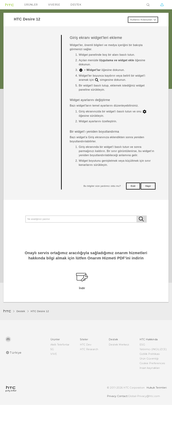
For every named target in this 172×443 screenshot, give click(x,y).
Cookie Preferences (152, 363)
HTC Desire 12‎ (40, 311)
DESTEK (75, 4)
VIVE (53, 354)
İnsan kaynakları (150, 368)
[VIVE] (162, 5)
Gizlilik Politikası (150, 354)
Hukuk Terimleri (157, 387)
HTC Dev (86, 344)
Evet (133, 186)
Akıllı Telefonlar (60, 344)
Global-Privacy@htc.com (144, 396)
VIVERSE (54, 4)
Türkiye (16, 352)
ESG (142, 344)
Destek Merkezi (119, 344)
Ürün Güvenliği (149, 358)
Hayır (148, 186)
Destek (20, 311)
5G (52, 349)
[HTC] (9, 5)
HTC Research (89, 349)
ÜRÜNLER (31, 4)
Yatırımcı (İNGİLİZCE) (153, 349)
